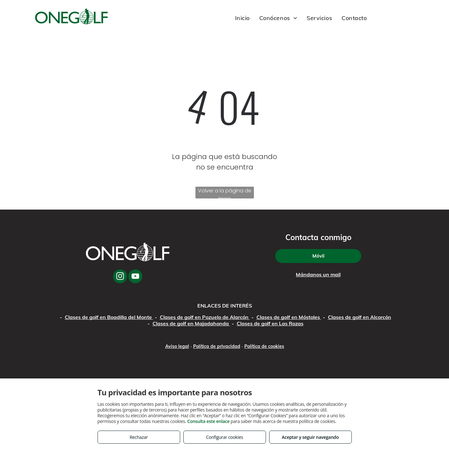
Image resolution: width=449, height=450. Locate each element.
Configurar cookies (224, 437)
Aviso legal (177, 346)
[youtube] (135, 277)
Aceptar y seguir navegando (310, 437)
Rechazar (139, 437)
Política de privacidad (216, 346)
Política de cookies (264, 346)
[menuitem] (242, 18)
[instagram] (120, 277)
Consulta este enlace (208, 421)
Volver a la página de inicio (224, 192)
